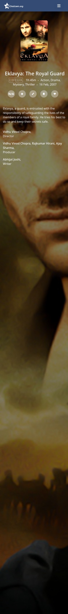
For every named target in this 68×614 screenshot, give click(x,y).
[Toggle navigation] (59, 6)
